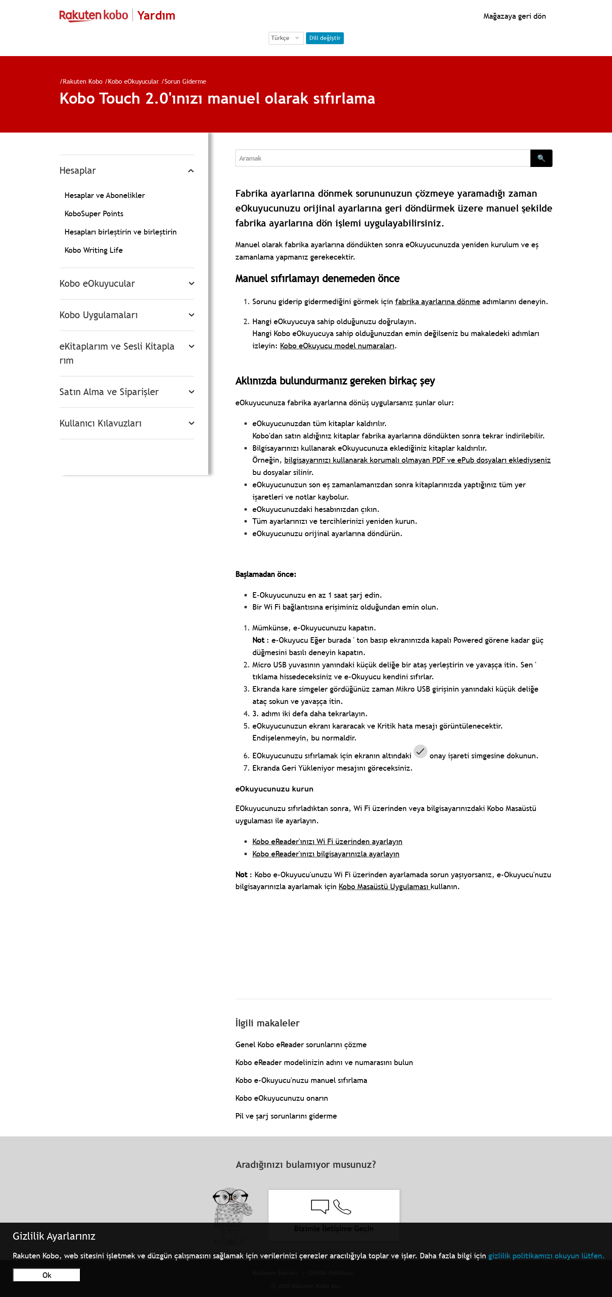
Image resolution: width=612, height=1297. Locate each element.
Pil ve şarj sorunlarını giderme (286, 1116)
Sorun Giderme (185, 81)
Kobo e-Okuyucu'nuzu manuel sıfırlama (301, 1080)
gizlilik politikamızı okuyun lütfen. (546, 1255)
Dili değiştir (324, 38)
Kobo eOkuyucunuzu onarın (281, 1098)
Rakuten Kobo (82, 81)
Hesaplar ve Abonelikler (105, 195)
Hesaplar (78, 170)
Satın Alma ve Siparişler (109, 392)
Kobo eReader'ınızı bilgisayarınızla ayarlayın (326, 854)
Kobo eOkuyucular (133, 81)
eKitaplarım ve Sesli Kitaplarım (117, 353)
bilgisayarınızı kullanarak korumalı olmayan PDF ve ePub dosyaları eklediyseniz (417, 460)
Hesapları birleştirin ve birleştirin (121, 232)
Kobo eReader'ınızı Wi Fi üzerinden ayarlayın (327, 841)
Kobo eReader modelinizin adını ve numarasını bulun (324, 1062)
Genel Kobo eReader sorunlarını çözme (301, 1044)
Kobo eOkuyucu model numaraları (337, 345)
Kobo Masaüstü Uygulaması (385, 886)
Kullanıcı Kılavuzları (101, 423)
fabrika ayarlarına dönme (437, 301)
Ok (46, 1275)
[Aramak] (382, 158)
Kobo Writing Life (94, 250)
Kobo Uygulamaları (99, 315)
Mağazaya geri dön (514, 16)
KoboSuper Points (94, 213)
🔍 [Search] (541, 158)
